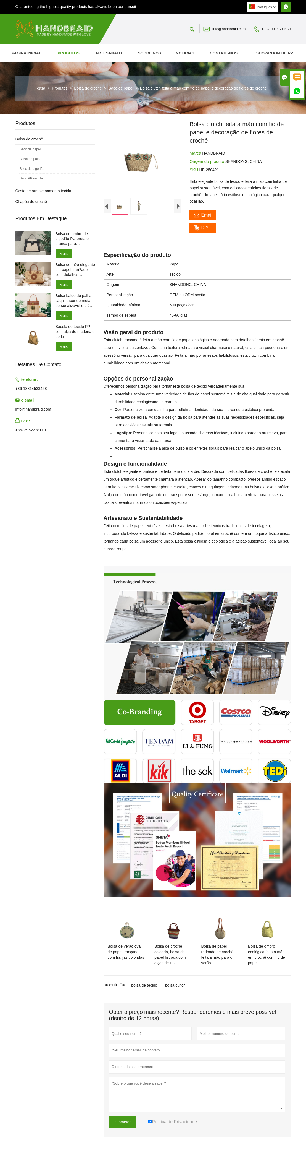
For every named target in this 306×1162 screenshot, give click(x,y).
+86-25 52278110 (30, 430)
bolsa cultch (175, 985)
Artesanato (108, 53)
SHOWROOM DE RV (274, 53)
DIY (201, 228)
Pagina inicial (26, 53)
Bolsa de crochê (88, 88)
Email (203, 215)
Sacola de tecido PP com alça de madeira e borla (75, 331)
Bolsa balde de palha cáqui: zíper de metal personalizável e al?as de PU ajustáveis (75, 300)
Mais (64, 253)
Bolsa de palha (30, 159)
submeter (123, 1122)
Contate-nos (224, 53)
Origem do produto (207, 161)
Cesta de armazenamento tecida (43, 191)
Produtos (69, 53)
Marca (195, 153)
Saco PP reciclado (32, 178)
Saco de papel (121, 88)
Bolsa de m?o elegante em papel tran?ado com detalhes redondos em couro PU (75, 269)
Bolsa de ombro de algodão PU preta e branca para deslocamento (72, 238)
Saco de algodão (31, 169)
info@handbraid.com (229, 29)
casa (41, 88)
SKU (194, 169)
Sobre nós (149, 53)
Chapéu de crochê (31, 201)
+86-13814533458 (276, 29)
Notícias (185, 53)
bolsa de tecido (144, 985)
